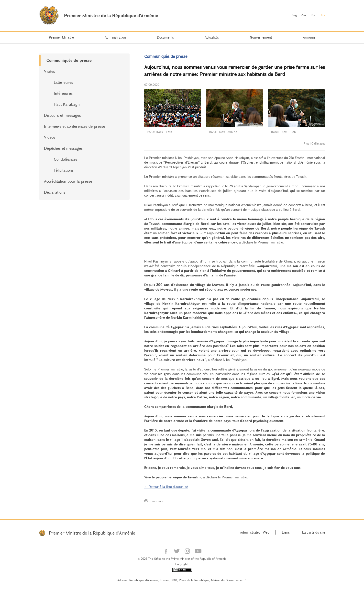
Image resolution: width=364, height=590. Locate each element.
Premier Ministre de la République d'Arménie (92, 533)
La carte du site (313, 532)
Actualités (212, 37)
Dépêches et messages (63, 148)
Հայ (304, 15)
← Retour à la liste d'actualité (166, 486)
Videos (49, 137)
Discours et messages (62, 115)
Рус (313, 15)
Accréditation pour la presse (68, 181)
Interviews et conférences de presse (74, 126)
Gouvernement (261, 37)
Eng (294, 15)
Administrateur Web (254, 532)
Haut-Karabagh (67, 104)
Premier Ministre (61, 37)
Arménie (309, 37)
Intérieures (63, 93)
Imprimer (158, 501)
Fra (323, 15)
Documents (165, 37)
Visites (49, 71)
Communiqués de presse (69, 60)
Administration (115, 37)
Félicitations (64, 170)
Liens (286, 532)
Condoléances (65, 159)
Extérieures (63, 82)
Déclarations (54, 192)
